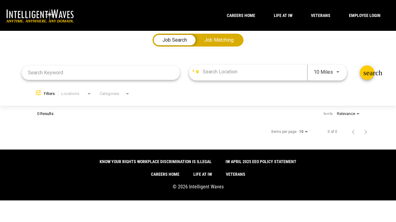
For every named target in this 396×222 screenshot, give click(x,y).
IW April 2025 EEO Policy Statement (261, 161)
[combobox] (101, 72)
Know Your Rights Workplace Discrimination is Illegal (156, 161)
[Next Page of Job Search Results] (365, 131)
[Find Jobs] (367, 72)
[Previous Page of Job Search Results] (353, 131)
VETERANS (320, 15)
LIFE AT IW (283, 15)
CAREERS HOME (241, 15)
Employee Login (365, 15)
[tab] (175, 40)
